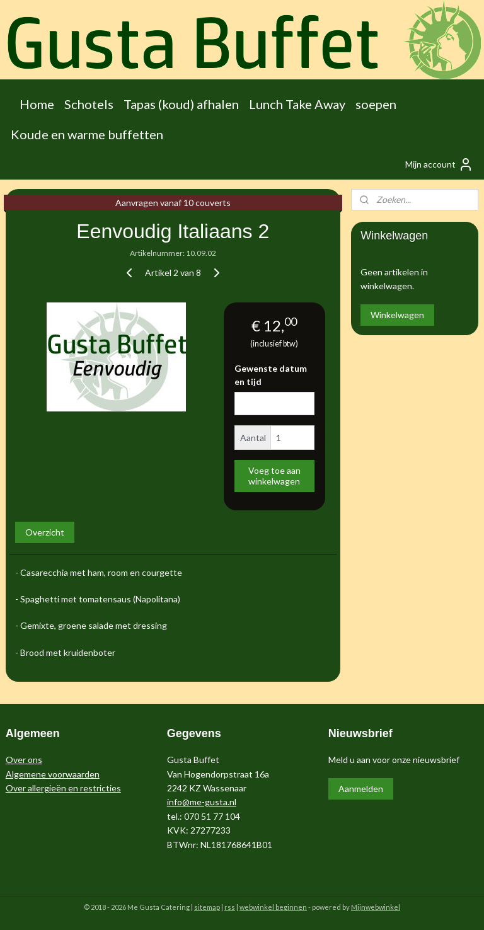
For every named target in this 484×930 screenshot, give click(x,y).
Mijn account (439, 164)
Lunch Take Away (297, 104)
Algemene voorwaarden (53, 774)
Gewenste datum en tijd (270, 375)
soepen (375, 104)
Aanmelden (360, 788)
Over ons (24, 759)
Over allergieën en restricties (63, 788)
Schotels (88, 104)
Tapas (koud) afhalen (181, 104)
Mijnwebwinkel (375, 907)
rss (229, 907)
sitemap (207, 907)
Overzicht (44, 532)
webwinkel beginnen (273, 907)
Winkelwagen (397, 314)
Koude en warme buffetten (87, 134)
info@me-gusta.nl (201, 801)
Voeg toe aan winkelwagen (274, 475)
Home (37, 104)
